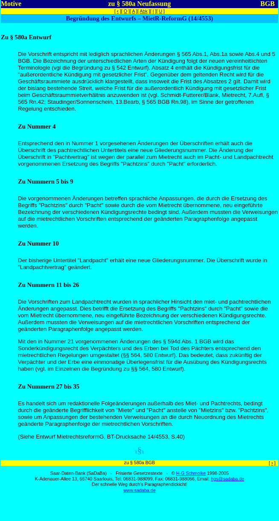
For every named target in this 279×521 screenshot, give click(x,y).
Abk (143, 11)
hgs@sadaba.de (227, 478)
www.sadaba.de (139, 490)
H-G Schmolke (191, 473)
